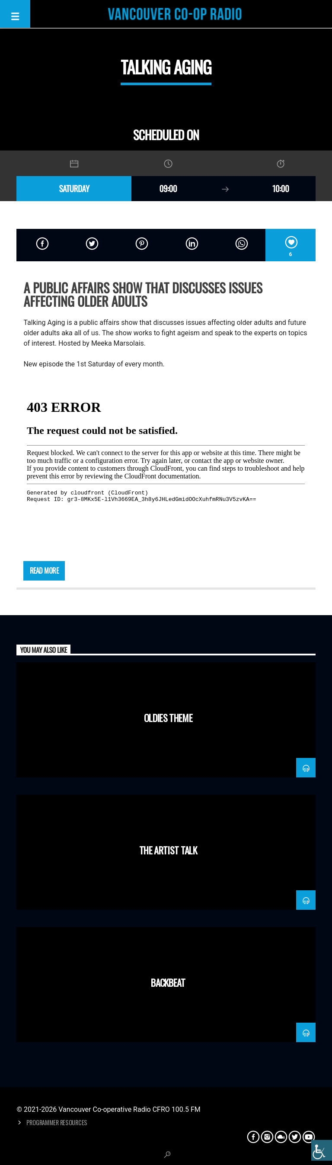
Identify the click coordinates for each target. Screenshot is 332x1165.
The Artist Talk (168, 850)
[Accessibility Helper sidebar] (321, 1150)
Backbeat (168, 982)
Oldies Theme (168, 717)
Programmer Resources (56, 1122)
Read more (44, 570)
